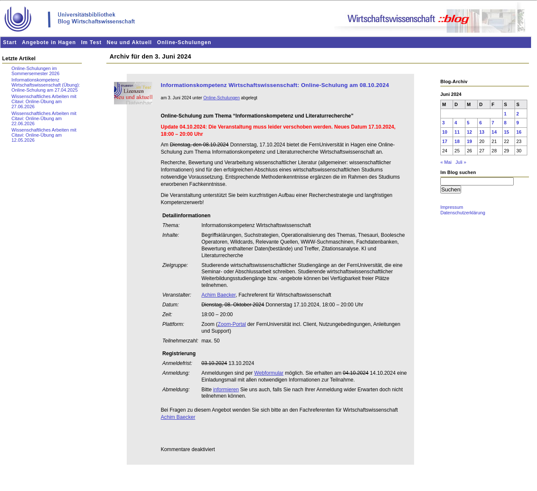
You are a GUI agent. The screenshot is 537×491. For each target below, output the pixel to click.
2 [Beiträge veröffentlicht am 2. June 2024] (517, 113)
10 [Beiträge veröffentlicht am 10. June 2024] (444, 132)
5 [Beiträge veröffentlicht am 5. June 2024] (468, 122)
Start (10, 42)
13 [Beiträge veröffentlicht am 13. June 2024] (481, 132)
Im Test (91, 42)
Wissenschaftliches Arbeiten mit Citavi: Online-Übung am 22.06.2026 (43, 118)
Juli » (461, 162)
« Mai (446, 162)
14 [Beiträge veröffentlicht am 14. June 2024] (494, 132)
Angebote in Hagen (49, 42)
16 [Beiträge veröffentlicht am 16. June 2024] (518, 132)
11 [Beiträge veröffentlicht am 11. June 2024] (456, 132)
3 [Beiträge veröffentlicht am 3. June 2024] (443, 122)
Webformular (269, 373)
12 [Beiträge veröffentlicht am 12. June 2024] (469, 132)
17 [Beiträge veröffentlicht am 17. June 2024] (444, 141)
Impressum (451, 207)
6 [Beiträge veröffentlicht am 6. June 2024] (480, 122)
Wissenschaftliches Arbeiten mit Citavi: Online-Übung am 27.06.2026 (43, 101)
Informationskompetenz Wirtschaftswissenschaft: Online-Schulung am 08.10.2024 (275, 85)
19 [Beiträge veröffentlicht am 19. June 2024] (469, 141)
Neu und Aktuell (129, 42)
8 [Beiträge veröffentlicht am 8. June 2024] (505, 122)
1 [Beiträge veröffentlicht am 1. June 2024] (505, 113)
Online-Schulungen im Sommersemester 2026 (35, 71)
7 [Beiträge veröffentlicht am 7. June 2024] (493, 122)
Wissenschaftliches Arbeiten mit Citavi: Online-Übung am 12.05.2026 (43, 135)
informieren (226, 390)
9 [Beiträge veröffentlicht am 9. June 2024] (517, 122)
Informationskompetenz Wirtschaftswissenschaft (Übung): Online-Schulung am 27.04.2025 (45, 85)
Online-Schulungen (184, 42)
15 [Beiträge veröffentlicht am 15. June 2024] (506, 132)
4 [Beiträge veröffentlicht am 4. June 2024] (455, 122)
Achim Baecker (218, 295)
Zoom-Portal (232, 324)
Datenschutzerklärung (462, 212)
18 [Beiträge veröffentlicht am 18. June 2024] (456, 141)
